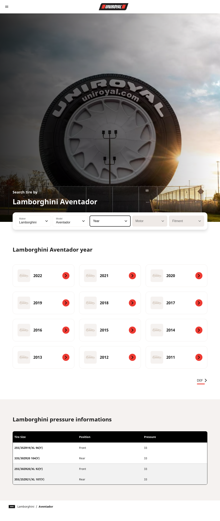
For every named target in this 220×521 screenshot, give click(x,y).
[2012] (110, 357)
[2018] (110, 303)
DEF (202, 380)
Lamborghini (25, 506)
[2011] (176, 357)
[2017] (176, 303)
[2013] (43, 357)
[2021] (110, 275)
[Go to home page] (113, 6)
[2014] (176, 330)
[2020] (176, 275)
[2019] (43, 303)
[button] (46, 221)
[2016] (43, 330)
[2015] (110, 330)
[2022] (43, 275)
